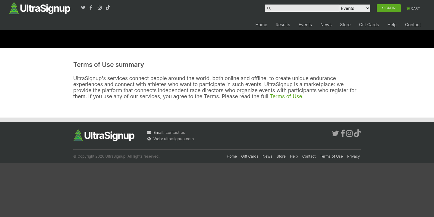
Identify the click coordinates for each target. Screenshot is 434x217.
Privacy (353, 156)
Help (392, 24)
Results (283, 24)
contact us (175, 132)
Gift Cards (369, 24)
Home (261, 24)
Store (345, 24)
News (326, 24)
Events (305, 24)
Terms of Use (286, 96)
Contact (413, 24)
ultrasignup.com (179, 138)
